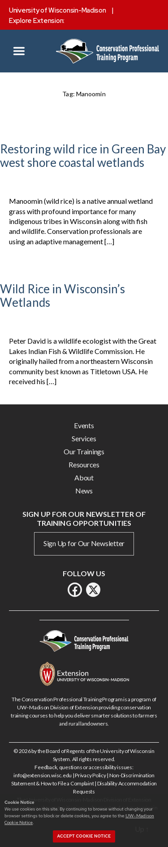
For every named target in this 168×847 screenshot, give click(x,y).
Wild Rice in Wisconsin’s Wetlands (62, 295)
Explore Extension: (37, 20)
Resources (84, 464)
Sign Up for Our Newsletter (84, 543)
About (84, 477)
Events (84, 425)
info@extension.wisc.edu (42, 775)
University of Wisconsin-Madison (57, 10)
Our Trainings (84, 451)
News (84, 490)
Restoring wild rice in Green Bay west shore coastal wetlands (83, 156)
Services (84, 438)
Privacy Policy (90, 775)
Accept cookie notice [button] (84, 836)
